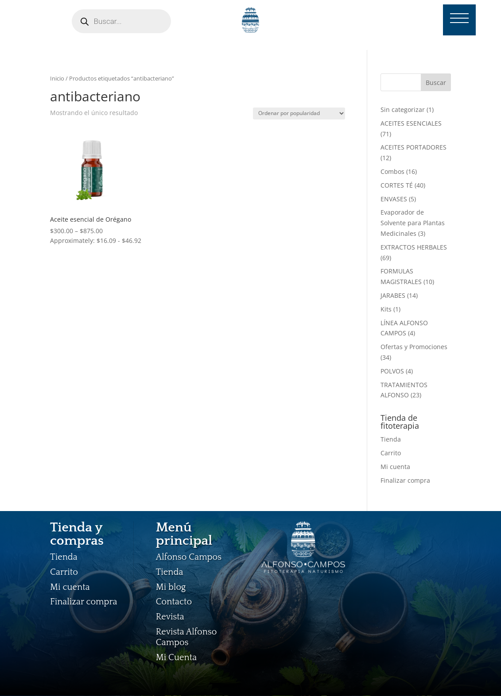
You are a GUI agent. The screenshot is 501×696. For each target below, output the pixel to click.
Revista (170, 617)
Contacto (174, 602)
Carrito (391, 453)
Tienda (391, 439)
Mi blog (171, 587)
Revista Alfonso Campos (186, 637)
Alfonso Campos (188, 557)
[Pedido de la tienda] (299, 113)
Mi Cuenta (176, 657)
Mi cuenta (395, 466)
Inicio (57, 78)
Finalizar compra (405, 480)
